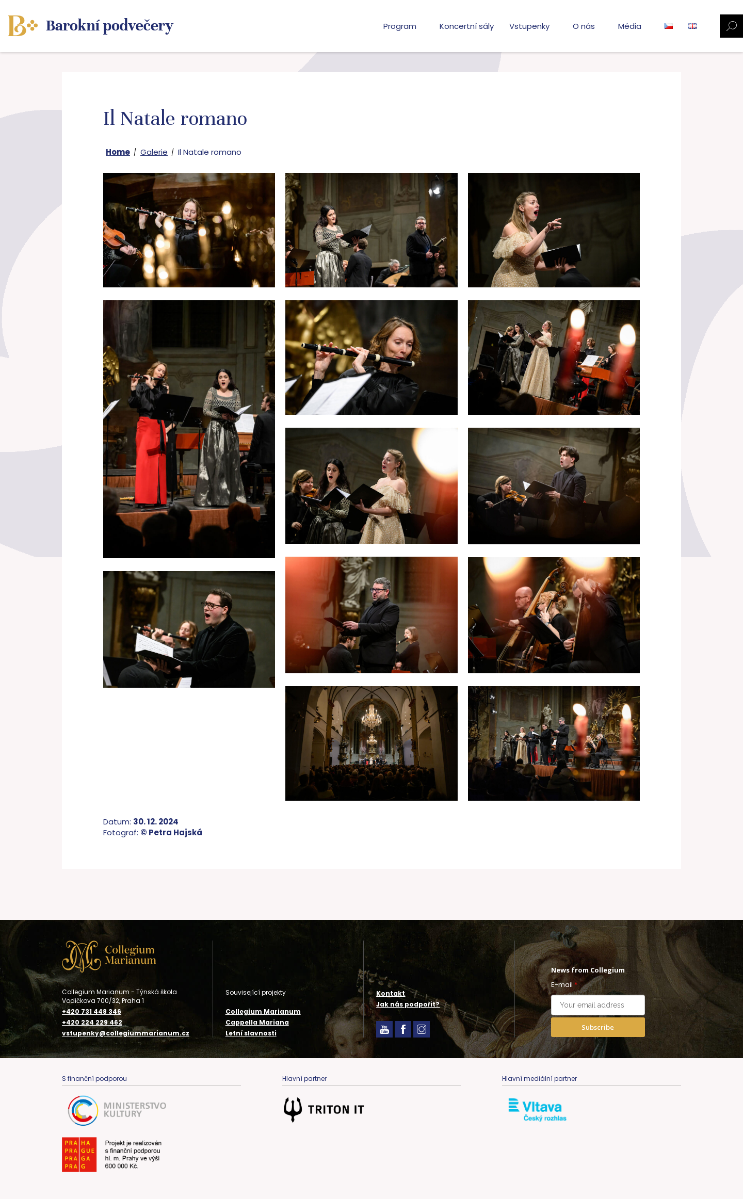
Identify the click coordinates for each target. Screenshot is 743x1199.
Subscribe (598, 1027)
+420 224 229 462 (92, 1022)
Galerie (154, 152)
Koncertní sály (467, 26)
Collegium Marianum (263, 1011)
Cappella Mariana (257, 1022)
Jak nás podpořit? (408, 1004)
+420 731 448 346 (91, 1012)
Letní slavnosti (251, 1033)
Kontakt (390, 993)
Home (118, 152)
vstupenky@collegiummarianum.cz (125, 1033)
